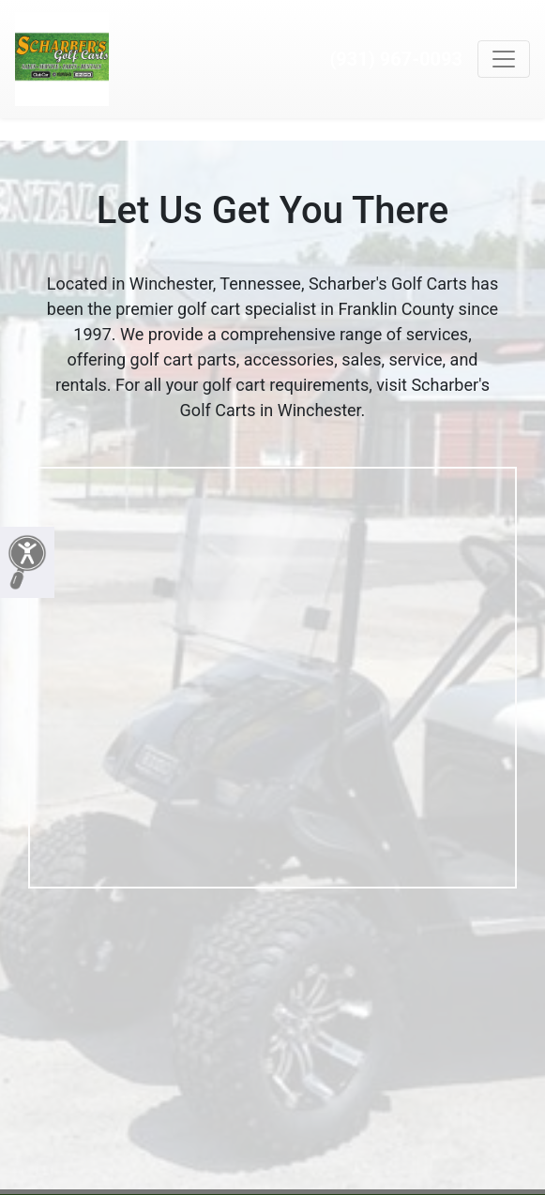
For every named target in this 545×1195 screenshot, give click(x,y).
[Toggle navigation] (503, 59)
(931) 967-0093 (395, 59)
